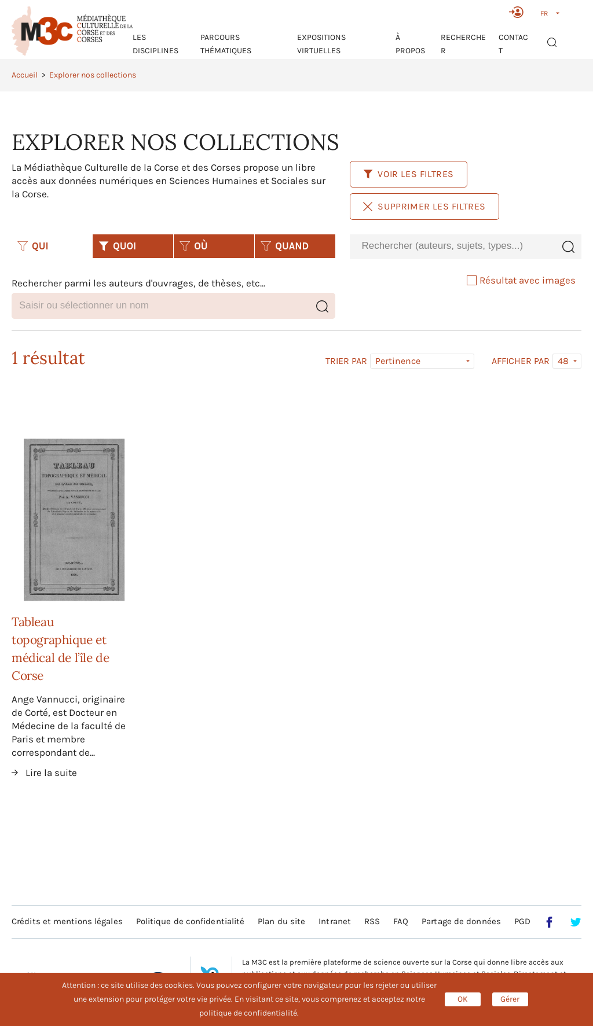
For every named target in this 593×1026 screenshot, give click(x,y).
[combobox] (452, 246)
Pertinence (397, 360)
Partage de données (461, 921)
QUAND (285, 246)
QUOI (117, 246)
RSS (372, 921)
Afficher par (521, 361)
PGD (522, 921)
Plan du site (281, 921)
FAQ (400, 921)
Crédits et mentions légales (67, 921)
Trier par (346, 361)
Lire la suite (51, 772)
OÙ (193, 246)
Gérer (509, 999)
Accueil (25, 75)
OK (462, 999)
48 (563, 360)
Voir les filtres (408, 173)
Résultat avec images (521, 280)
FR (544, 13)
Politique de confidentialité (190, 921)
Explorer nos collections (92, 75)
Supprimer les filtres (424, 206)
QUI (33, 246)
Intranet (335, 921)
